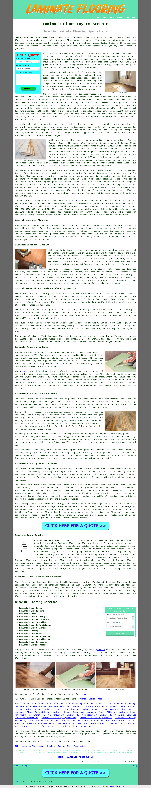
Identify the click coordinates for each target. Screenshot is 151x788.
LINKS (105, 17)
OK (123, 786)
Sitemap (16, 766)
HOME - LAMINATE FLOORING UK (75, 757)
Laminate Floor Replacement (37, 704)
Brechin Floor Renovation (71, 746)
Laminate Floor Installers (72, 723)
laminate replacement (95, 557)
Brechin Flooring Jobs (90, 699)
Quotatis (100, 650)
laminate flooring (119, 62)
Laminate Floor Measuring (68, 704)
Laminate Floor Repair (37, 709)
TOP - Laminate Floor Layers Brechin (35, 746)
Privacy (134, 766)
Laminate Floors (93, 704)
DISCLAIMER (130, 17)
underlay (24, 371)
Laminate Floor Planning (65, 709)
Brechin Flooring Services (36, 602)
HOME (98, 17)
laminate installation (78, 546)
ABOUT (112, 17)
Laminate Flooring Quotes (103, 723)
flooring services (112, 563)
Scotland (19, 566)
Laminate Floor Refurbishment (65, 706)
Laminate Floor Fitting (94, 709)
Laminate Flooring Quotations (59, 718)
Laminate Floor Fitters (101, 712)
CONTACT (120, 17)
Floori (17, 781)
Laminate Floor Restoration (82, 715)
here (80, 596)
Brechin (73, 201)
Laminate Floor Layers (112, 715)
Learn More (114, 786)
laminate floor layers (77, 86)
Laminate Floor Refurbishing (119, 704)
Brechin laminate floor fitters (52, 540)
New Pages (24, 766)
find (24, 582)
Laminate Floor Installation (48, 715)
